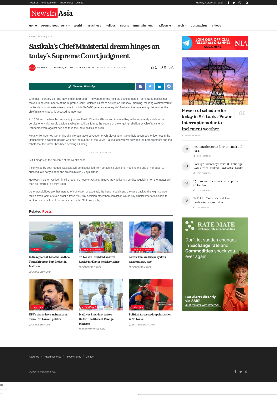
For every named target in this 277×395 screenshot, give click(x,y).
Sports (124, 25)
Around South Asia (54, 25)
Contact (79, 2)
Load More (32, 330)
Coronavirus (198, 25)
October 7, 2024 (90, 267)
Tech (180, 25)
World (78, 25)
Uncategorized (87, 67)
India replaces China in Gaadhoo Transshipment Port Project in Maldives (39, 281)
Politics (110, 25)
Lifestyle (165, 25)
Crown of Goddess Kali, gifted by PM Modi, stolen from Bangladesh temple (39, 194)
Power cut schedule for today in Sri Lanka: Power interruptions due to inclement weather (207, 120)
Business (94, 25)
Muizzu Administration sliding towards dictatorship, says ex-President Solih (40, 52)
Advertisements (49, 2)
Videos (216, 25)
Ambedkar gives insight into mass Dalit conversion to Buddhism (38, 124)
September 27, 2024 (142, 325)
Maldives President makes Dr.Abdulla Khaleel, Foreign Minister (96, 319)
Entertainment (143, 25)
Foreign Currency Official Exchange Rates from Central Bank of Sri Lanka (39, 238)
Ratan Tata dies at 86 (34, 257)
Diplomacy (89, 307)
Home (33, 25)
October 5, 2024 (140, 267)
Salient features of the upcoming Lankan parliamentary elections (36, 148)
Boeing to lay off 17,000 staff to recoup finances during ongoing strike (41, 75)
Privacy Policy (66, 2)
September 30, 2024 (92, 329)
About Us (33, 2)
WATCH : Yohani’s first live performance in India (211, 200)
